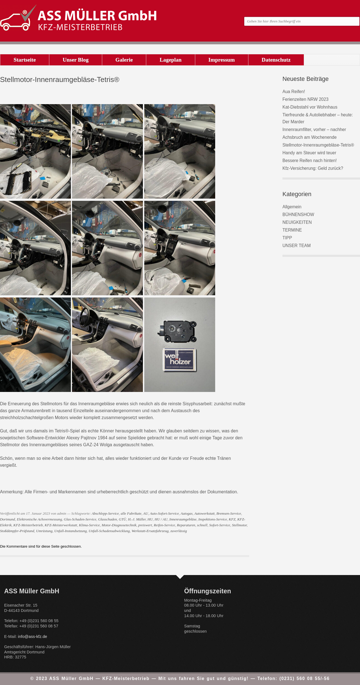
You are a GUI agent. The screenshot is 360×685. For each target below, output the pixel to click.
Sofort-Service (219, 525)
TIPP (287, 237)
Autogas (186, 513)
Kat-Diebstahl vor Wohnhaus (309, 107)
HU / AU (161, 519)
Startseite (25, 60)
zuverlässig (178, 531)
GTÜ (122, 519)
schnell (202, 525)
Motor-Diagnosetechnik (119, 525)
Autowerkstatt (204, 513)
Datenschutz (276, 60)
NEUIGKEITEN (297, 222)
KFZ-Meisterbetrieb (28, 525)
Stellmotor (239, 525)
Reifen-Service (164, 525)
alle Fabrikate (131, 513)
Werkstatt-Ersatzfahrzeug (150, 531)
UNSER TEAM (296, 245)
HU (150, 519)
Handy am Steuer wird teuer (309, 152)
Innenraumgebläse (182, 519)
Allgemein (291, 206)
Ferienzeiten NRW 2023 (305, 99)
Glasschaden (107, 519)
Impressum (222, 60)
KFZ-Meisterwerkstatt (61, 525)
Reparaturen (186, 525)
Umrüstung (44, 531)
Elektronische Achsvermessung (39, 519)
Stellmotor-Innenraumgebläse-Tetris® (318, 145)
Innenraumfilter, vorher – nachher (314, 129)
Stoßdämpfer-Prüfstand (17, 531)
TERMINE (292, 230)
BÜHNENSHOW (298, 214)
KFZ (232, 519)
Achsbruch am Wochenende (309, 137)
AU (145, 513)
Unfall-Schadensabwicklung (109, 531)
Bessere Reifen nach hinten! (309, 160)
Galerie (124, 60)
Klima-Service (89, 525)
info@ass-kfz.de (32, 636)
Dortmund (7, 519)
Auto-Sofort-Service (164, 513)
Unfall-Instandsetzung (70, 531)
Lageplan (170, 60)
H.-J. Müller (137, 519)
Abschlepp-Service (105, 513)
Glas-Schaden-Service (80, 519)
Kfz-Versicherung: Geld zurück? (312, 168)
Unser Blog (76, 60)
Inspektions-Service (212, 519)
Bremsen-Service (229, 513)
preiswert (145, 525)
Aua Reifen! (293, 91)
